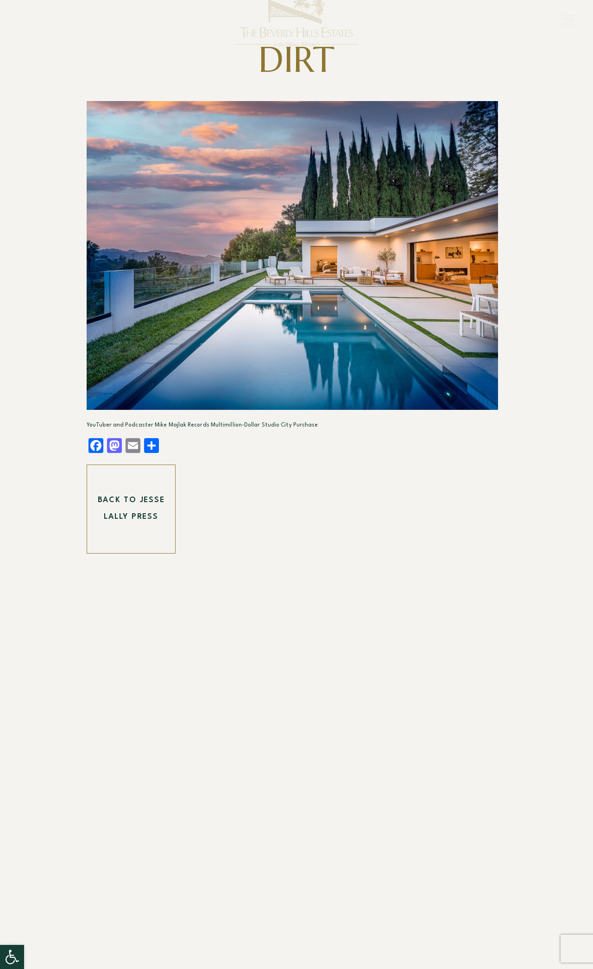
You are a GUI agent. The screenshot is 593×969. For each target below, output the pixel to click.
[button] (12, 957)
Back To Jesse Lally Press (131, 508)
